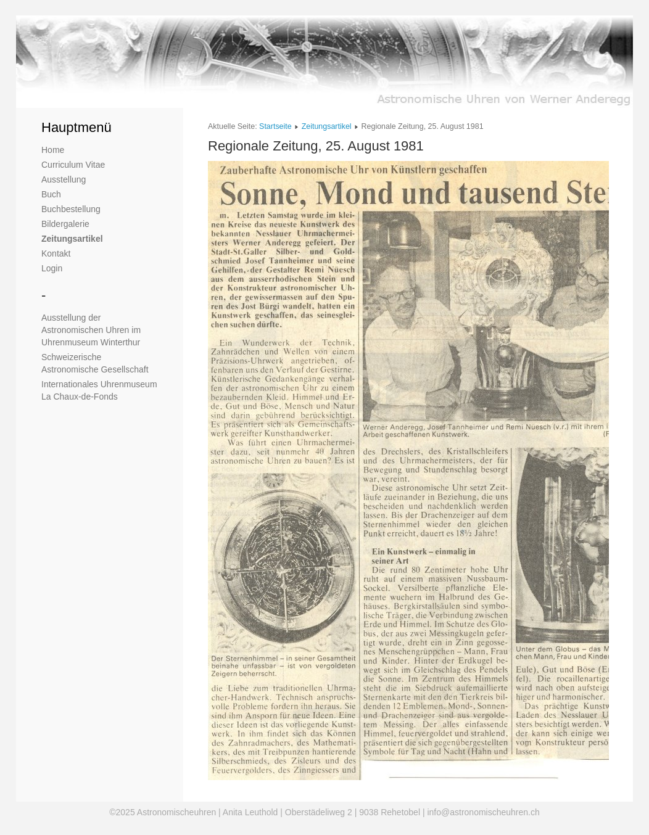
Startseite (275, 126)
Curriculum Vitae (73, 165)
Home (52, 150)
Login (51, 268)
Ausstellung (63, 179)
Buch (51, 194)
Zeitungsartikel (72, 239)
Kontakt (55, 253)
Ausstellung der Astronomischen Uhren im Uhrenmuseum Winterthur (91, 330)
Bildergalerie (65, 224)
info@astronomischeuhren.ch (483, 812)
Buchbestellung (71, 209)
